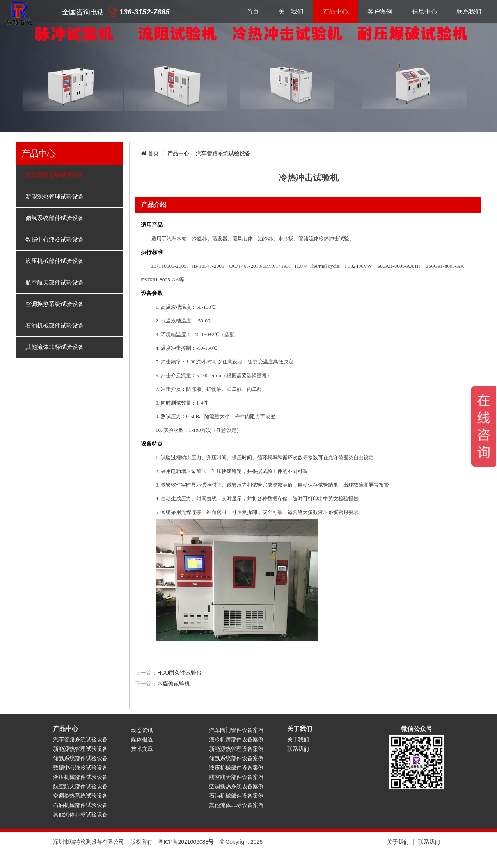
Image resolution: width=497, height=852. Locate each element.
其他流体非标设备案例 (236, 805)
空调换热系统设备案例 (236, 786)
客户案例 (379, 11)
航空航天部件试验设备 (54, 282)
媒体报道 (142, 739)
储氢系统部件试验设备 (54, 218)
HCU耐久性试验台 (179, 672)
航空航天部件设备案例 (236, 777)
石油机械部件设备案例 (236, 796)
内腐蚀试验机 (173, 683)
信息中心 (424, 11)
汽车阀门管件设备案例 (236, 730)
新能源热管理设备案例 (236, 749)
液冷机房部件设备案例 (236, 739)
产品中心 (335, 11)
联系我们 (468, 11)
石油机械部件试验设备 (54, 325)
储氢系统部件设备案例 (236, 758)
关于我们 (291, 11)
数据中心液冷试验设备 (54, 239)
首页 (253, 11)
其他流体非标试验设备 (54, 347)
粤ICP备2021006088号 (186, 842)
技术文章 (142, 749)
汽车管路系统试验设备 (54, 175)
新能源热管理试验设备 (54, 196)
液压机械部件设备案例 (236, 767)
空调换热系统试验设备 (54, 304)
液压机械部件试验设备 (54, 261)
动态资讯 (142, 730)
